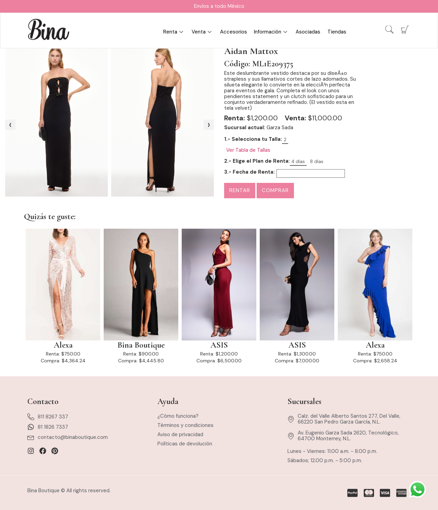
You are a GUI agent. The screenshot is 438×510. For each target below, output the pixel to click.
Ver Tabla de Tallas (248, 150)
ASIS (219, 345)
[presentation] (10, 125)
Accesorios (233, 32)
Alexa (63, 345)
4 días (298, 161)
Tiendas (336, 32)
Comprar (275, 190)
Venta (203, 32)
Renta (174, 32)
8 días (316, 161)
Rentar (239, 190)
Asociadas (308, 32)
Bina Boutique (141, 345)
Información (271, 32)
